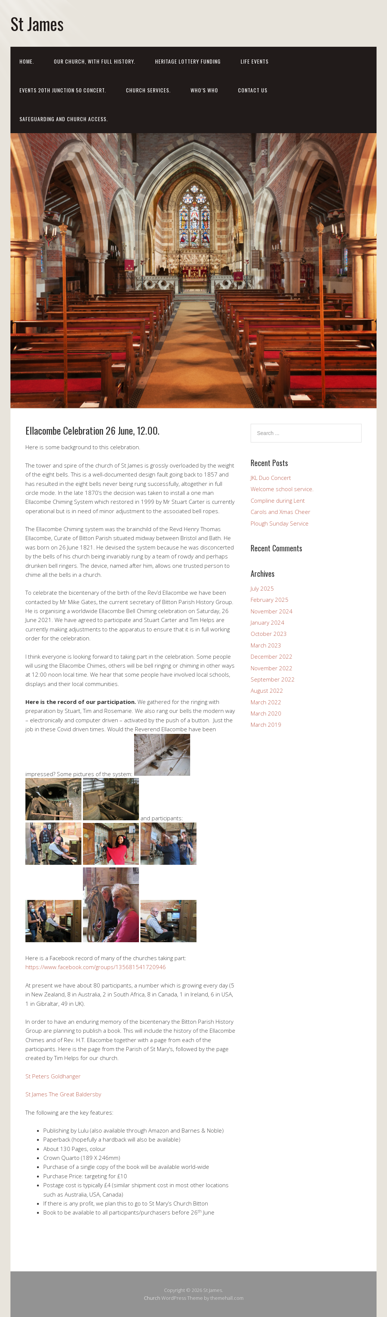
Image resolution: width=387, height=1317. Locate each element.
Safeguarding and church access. (63, 119)
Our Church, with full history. (94, 61)
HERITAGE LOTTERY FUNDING (188, 61)
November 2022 (271, 668)
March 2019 (266, 724)
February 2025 (269, 599)
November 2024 (271, 611)
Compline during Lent (278, 500)
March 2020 (266, 713)
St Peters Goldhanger (53, 1076)
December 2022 (271, 656)
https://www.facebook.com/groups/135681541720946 (95, 967)
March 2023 (266, 645)
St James (37, 23)
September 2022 (273, 679)
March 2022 (266, 702)
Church (152, 1298)
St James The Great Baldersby (63, 1094)
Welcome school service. (282, 489)
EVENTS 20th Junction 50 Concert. (62, 90)
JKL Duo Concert (271, 477)
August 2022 (267, 690)
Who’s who (204, 90)
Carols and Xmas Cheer (280, 511)
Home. (26, 61)
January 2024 (267, 622)
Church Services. (148, 90)
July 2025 (262, 588)
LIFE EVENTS (255, 61)
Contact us (252, 90)
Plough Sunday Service (280, 523)
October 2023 (269, 633)
